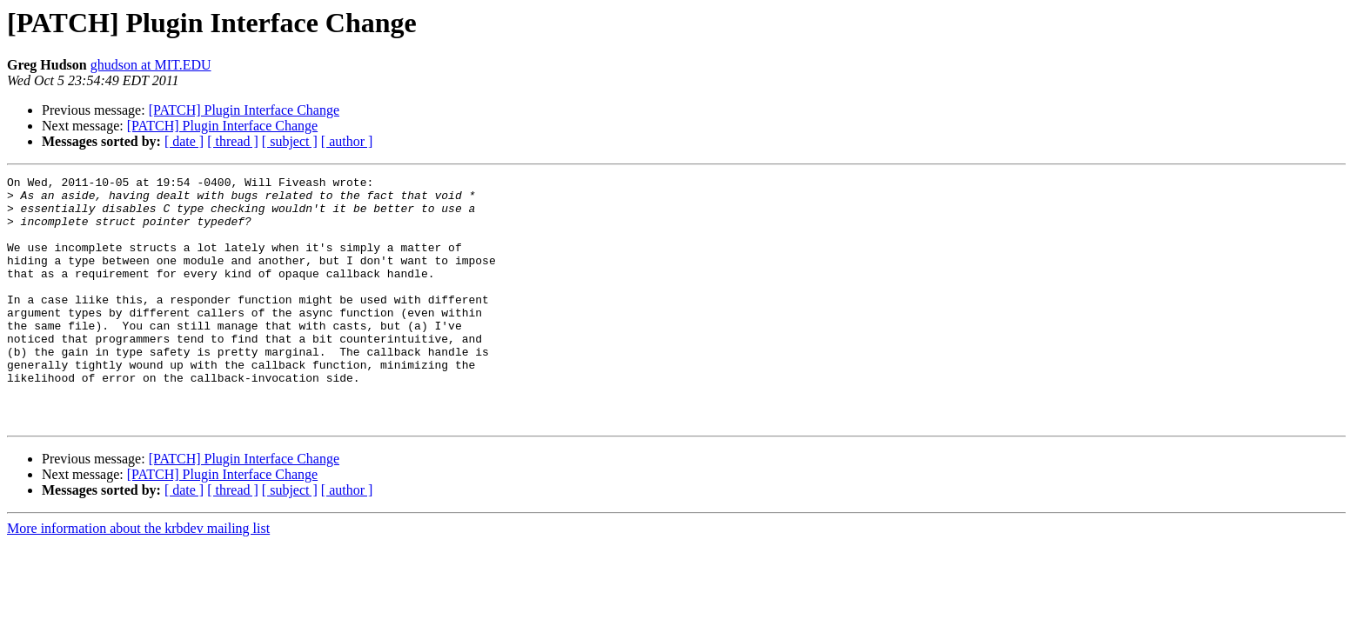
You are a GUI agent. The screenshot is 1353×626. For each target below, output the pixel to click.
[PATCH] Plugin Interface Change (244, 110)
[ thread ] (232, 141)
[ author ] (347, 141)
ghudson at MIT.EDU (150, 64)
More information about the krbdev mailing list (138, 577)
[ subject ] (290, 141)
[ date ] (184, 141)
